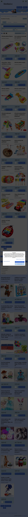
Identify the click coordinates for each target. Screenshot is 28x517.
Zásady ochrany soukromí (20, 259)
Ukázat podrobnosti (7, 261)
